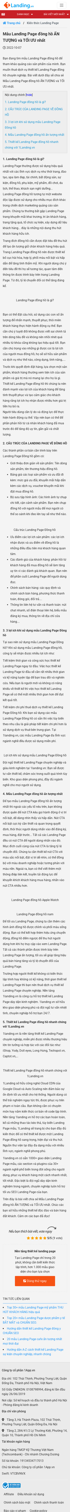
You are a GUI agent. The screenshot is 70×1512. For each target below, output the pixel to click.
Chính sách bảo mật (17, 1502)
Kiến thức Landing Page (43, 23)
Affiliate (9, 1494)
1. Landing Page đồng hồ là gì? (25, 102)
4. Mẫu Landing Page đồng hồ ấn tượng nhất (34, 135)
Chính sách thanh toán (49, 1502)
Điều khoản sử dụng (31, 1494)
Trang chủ (11, 23)
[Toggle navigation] (61, 5)
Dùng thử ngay (35, 1281)
